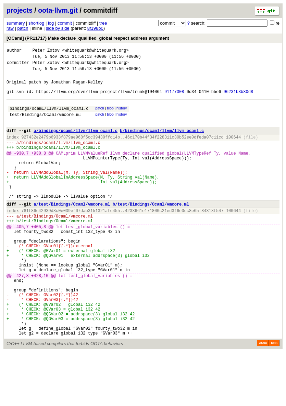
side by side (58, 28)
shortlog (36, 23)
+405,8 (38, 257)
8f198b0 (95, 28)
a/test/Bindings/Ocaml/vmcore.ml (72, 231)
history (121, 116)
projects (20, 10)
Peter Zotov (46, 51)
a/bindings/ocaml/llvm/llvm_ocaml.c (75, 143)
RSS (274, 396)
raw (10, 28)
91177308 (174, 99)
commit (65, 23)
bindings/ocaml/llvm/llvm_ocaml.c (49, 117)
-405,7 (21, 257)
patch (22, 28)
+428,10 (39, 316)
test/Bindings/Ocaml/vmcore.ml (45, 125)
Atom (263, 396)
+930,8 (38, 169)
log (51, 23)
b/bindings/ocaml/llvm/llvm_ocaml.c (162, 143)
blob (110, 116)
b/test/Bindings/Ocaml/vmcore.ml (151, 231)
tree (103, 23)
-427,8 (21, 316)
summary (16, 23)
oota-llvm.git (58, 10)
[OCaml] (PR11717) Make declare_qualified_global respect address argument (88, 38)
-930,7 (21, 169)
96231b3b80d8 (238, 99)
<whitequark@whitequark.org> (95, 51)
